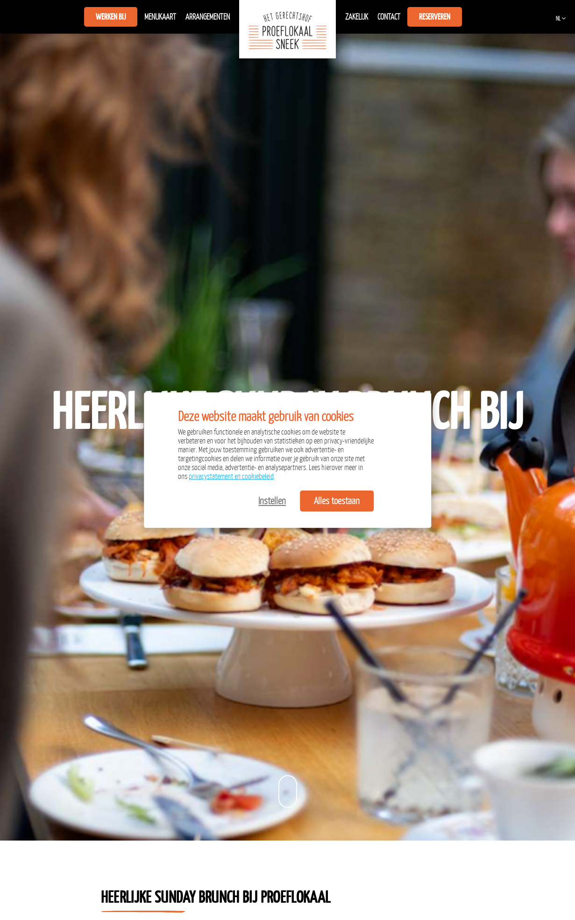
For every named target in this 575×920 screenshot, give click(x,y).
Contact (388, 17)
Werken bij (111, 17)
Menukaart (160, 17)
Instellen (272, 500)
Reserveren (434, 17)
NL (558, 18)
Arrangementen (207, 17)
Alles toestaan (337, 500)
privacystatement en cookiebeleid (231, 476)
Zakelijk (356, 17)
